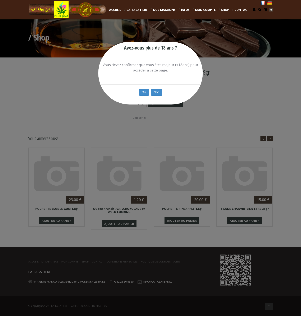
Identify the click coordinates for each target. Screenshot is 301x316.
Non (156, 92)
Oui (144, 92)
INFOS (185, 10)
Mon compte (205, 10)
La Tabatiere (137, 10)
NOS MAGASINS (164, 10)
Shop (225, 10)
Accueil (115, 10)
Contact (242, 10)
